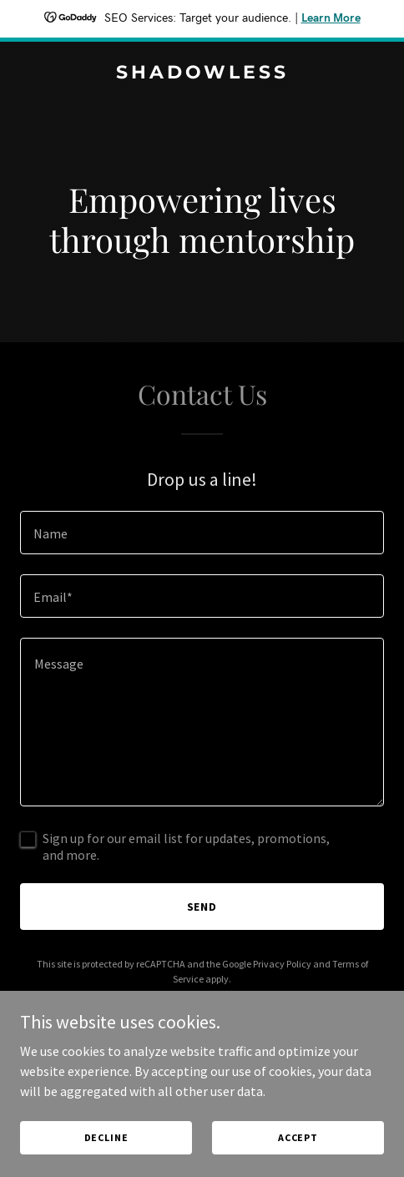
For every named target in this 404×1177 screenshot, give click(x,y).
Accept (298, 1137)
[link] (202, 73)
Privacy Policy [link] (282, 963)
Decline (106, 1137)
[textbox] (202, 532)
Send (202, 906)
